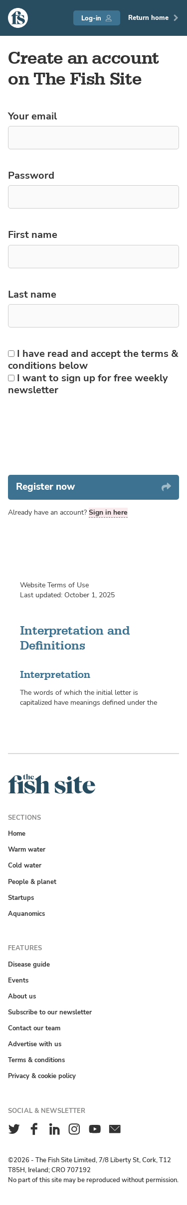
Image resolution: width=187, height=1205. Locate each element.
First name (32, 234)
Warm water (26, 849)
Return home (153, 17)
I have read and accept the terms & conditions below (93, 359)
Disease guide (29, 964)
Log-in (96, 18)
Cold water (24, 865)
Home (16, 833)
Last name (32, 294)
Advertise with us (34, 1044)
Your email (32, 116)
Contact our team (34, 1028)
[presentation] (84, 435)
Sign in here (108, 512)
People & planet (32, 881)
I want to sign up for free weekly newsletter (88, 384)
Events (18, 980)
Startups (21, 897)
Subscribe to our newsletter (50, 1012)
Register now (93, 486)
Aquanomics (26, 913)
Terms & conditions (36, 1060)
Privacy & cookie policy (42, 1076)
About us (22, 996)
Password (31, 175)
